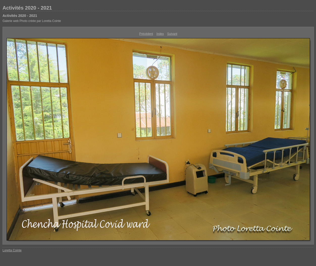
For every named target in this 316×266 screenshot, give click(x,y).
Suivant (172, 34)
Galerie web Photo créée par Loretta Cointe (32, 21)
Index (160, 34)
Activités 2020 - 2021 (27, 8)
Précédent (146, 34)
